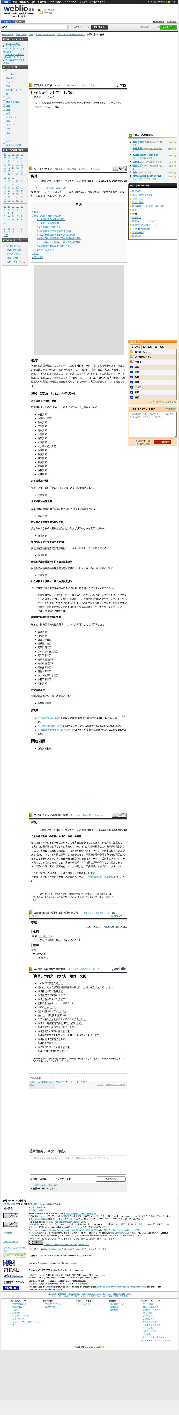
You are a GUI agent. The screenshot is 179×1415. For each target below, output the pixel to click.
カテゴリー (95, 169)
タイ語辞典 (148, 1328)
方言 (8, 141)
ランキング (84, 85)
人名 (8, 137)
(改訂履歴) (65, 1216)
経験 (92, 854)
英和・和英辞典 (39, 2)
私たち (41, 1015)
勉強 (51, 1035)
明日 (44, 991)
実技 (33, 373)
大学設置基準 (38, 369)
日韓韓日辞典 (70, 2)
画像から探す (51, 1307)
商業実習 (42, 430)
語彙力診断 (12, 257)
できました (80, 1019)
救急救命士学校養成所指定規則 (47, 528)
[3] (62, 623)
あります (58, 991)
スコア (138, 387)
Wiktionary (116, 916)
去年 (40, 1003)
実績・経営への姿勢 (142, 195)
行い (58, 940)
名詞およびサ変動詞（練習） (71, 34)
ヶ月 (46, 1051)
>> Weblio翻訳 (169, 409)
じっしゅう (45, 936)
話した (59, 983)
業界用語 (10, 78)
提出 (35, 862)
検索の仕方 (17, 1307)
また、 (84, 846)
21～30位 (159, 346)
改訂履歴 (119, 1233)
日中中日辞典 (55, 2)
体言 (31, 34)
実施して (70, 846)
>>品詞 (100, 1085)
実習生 (136, 161)
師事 (85, 1082)
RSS (102, 1347)
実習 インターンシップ (144, 221)
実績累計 (136, 191)
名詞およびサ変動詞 (45, 34)
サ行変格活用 (39, 954)
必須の (78, 858)
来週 (44, 1027)
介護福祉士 (54, 610)
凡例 (93, 85)
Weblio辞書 (40, 1219)
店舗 (137, 382)
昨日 (40, 1011)
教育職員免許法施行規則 (43, 407)
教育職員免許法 (115, 377)
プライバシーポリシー (22, 1316)
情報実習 (42, 470)
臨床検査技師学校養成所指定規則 (48, 548)
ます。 (109, 987)
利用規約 (16, 1313)
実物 (97, 103)
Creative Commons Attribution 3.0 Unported (63, 1249)
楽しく (48, 1019)
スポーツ (10, 125)
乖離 (137, 392)
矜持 (137, 377)
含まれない (116, 866)
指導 (113, 850)
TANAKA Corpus (10, 1242)
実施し (77, 987)
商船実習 (42, 438)
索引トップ (60, 85)
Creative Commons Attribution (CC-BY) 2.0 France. (66, 1244)
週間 (50, 1015)
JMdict (49, 1287)
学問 (8, 105)
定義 (137, 372)
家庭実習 (42, 466)
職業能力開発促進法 (50, 381)
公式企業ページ (117, 1304)
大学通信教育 (40, 836)
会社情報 (114, 1307)
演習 (100, 369)
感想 (51, 983)
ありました (61, 1011)
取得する (49, 842)
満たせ (109, 854)
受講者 (105, 858)
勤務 (88, 854)
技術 (67, 103)
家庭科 (45, 1039)
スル (44, 103)
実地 (85, 103)
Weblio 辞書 (162, 2)
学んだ (61, 103)
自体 (63, 858)
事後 (108, 850)
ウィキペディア (43, 168)
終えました (63, 1051)
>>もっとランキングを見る (163, 402)
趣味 (8, 121)
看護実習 (42, 462)
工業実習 (42, 426)
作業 (40, 940)
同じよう (58, 846)
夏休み (48, 1003)
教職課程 (106, 842)
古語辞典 (84, 2)
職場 (57, 1015)
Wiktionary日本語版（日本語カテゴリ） (57, 912)
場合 (56, 842)
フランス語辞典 (150, 1322)
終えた (57, 1043)
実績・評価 (138, 202)
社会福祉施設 (56, 850)
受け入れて (98, 987)
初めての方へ (158, 21)
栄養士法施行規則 (50, 718)
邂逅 (137, 397)
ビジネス (10, 74)
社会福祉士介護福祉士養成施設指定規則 (51, 587)
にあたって (105, 103)
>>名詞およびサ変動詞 (115, 1085)
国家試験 (111, 846)
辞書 (6, 2)
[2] (53, 507)
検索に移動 (60, 188)
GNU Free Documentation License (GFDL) (68, 1222)
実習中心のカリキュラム (144, 225)
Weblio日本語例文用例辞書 (50, 969)
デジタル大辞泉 (43, 85)
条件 (102, 854)
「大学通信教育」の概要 (98, 877)
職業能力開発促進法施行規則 (55, 729)
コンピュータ (12, 82)
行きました (50, 1007)
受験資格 (120, 846)
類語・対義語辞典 (21, 2)
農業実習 (42, 422)
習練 (58, 1082)
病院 (38, 106)
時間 (77, 866)
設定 (120, 850)
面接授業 (60, 854)
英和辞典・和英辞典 (151, 1310)
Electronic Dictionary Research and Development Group (121, 1287)
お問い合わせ (83, 1304)
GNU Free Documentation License (81, 1213)
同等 (113, 858)
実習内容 (136, 236)
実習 (112, 1233)
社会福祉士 (59, 595)
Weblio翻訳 (147, 1313)
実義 (134, 210)
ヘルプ (174, 2)
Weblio (32, 1233)
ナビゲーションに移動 (42, 188)
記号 (6, 235)
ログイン (147, 1)
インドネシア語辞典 (151, 1325)
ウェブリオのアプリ (54, 1304)
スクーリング (95, 858)
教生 (135, 172)
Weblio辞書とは (19, 1304)
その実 (45, 999)
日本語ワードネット (37, 1275)
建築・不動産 (12, 101)
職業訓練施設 (45, 365)
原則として (66, 842)
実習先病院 (138, 232)
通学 (45, 846)
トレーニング (76, 1082)
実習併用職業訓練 (141, 228)
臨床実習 (42, 450)
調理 (47, 1011)
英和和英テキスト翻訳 (47, 1151)
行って (66, 866)
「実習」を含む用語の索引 (45, 1185)
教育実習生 (138, 142)
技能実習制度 (44, 748)
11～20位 (147, 346)
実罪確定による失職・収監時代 (148, 206)
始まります (68, 1027)
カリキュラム (61, 365)
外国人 (86, 987)
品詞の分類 (21, 34)
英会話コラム (13, 246)
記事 (54, 836)
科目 (58, 858)
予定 (60, 999)
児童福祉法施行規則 (51, 726)
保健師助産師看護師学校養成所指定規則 (51, 568)
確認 (137, 367)
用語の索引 (72, 85)
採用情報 (114, 1310)
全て (5, 71)
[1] (50, 487)
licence (59, 1289)
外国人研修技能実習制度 (59, 987)
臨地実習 (42, 495)
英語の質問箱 (13, 254)
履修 (70, 858)
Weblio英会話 (14, 249)
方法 (74, 103)
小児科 (61, 1023)
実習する (136, 217)
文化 (8, 109)
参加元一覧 (172, 21)
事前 (104, 850)
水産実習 (42, 434)
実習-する (43, 958)
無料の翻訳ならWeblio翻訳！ (50, 11)
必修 (86, 842)
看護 (44, 1035)
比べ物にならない (143, 357)
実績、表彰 (138, 198)
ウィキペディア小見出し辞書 (51, 815)
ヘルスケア (11, 117)
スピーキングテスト (17, 262)
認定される (116, 862)
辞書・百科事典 (13, 144)
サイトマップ (18, 1319)
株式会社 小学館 (36, 1210)
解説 (79, 836)
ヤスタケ (139, 362)
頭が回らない (141, 352)
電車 (8, 86)
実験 (106, 369)
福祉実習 (42, 474)
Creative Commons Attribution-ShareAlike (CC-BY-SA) (73, 1230)
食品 (8, 133)
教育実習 (42, 414)
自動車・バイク (13, 90)
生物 (8, 129)
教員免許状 (37, 842)
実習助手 (55, 1039)
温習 (63, 1082)
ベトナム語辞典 (150, 1331)
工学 (8, 98)
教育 (57, 106)
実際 (51, 940)
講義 (49, 103)
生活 (8, 113)
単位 (102, 862)
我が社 (41, 987)
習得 (69, 940)
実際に (52, 866)
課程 (49, 846)
